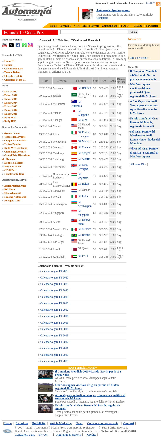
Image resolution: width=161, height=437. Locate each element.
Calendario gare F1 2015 (54, 322)
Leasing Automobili (15, 196)
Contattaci (102, 17)
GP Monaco (84, 141)
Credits (91, 434)
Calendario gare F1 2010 (54, 354)
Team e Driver (12, 72)
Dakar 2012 (10, 110)
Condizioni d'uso (25, 434)
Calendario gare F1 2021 (54, 283)
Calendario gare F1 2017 (54, 309)
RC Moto (9, 189)
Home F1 (9, 61)
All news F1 (137, 164)
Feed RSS (150, 3)
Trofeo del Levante (14, 136)
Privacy (43, 434)
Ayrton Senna (12, 133)
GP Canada (84, 147)
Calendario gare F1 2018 (54, 303)
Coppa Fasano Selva (15, 140)
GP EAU (83, 256)
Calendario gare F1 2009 (54, 361)
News (77, 25)
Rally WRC (10, 117)
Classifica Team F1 (15, 79)
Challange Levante (14, 151)
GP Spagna (84, 152)
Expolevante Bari (14, 173)
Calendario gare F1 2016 (54, 316)
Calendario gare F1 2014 (54, 328)
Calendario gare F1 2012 (54, 341)
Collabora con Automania (102, 423)
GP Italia (83, 196)
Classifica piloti (13, 76)
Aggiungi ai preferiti (68, 434)
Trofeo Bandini (12, 144)
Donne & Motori (13, 162)
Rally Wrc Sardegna (15, 147)
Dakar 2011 (10, 113)
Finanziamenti (12, 193)
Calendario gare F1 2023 (54, 271)
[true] (94, 32)
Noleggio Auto (12, 200)
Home (53, 25)
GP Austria (84, 158)
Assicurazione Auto (15, 185)
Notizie (8, 64)
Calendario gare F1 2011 (54, 348)
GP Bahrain (84, 87)
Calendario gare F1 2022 (54, 277)
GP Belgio (84, 183)
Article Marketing (61, 423)
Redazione (22, 423)
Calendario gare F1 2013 (54, 335)
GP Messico (84, 228)
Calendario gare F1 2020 (54, 290)
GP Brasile (84, 234)
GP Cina (82, 119)
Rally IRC (10, 121)
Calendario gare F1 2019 (54, 296)
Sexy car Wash (12, 166)
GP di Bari (10, 170)
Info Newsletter (138, 57)
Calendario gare (13, 68)
